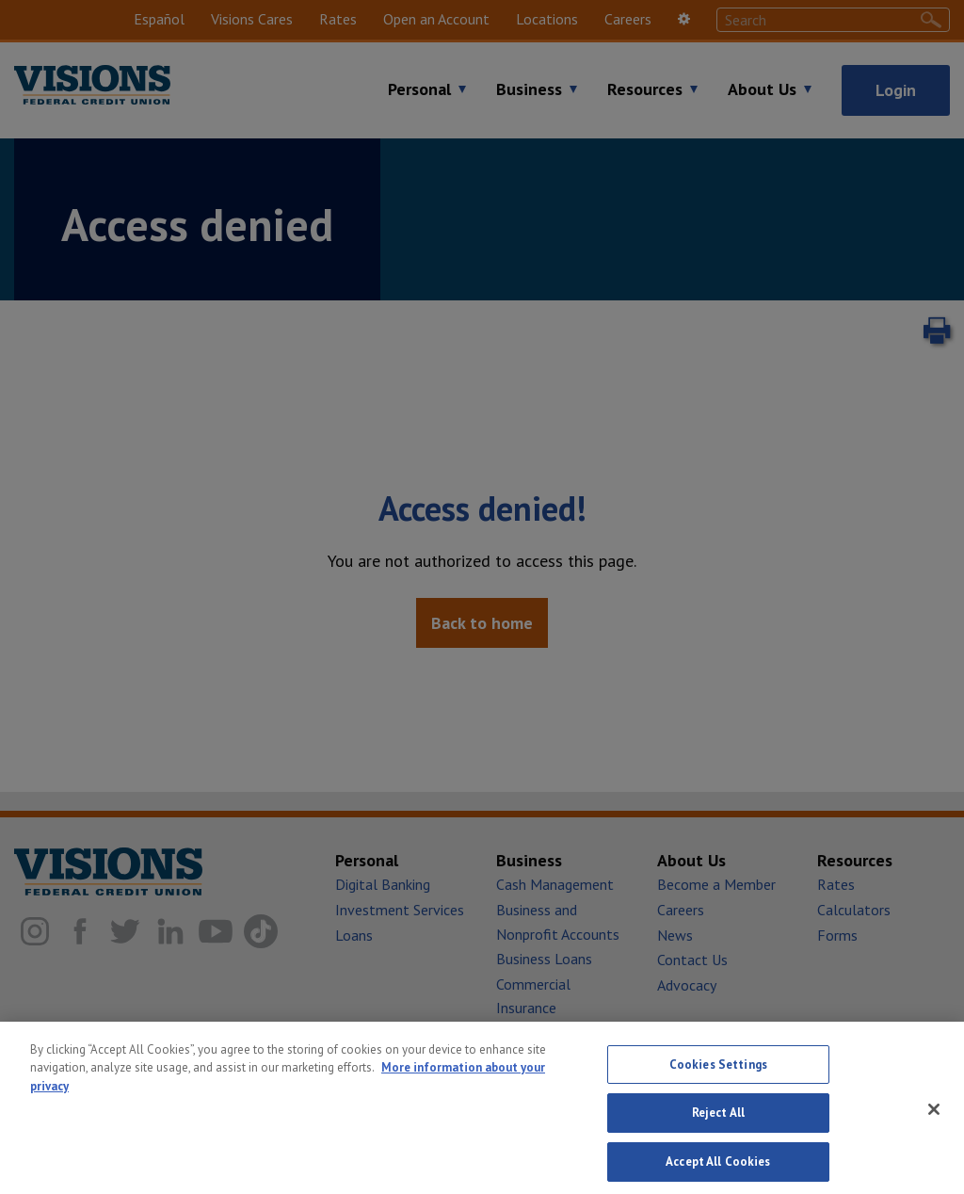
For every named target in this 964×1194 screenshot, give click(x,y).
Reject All (718, 1126)
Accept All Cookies (718, 1174)
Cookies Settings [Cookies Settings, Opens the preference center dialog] (718, 1077)
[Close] (934, 1121)
